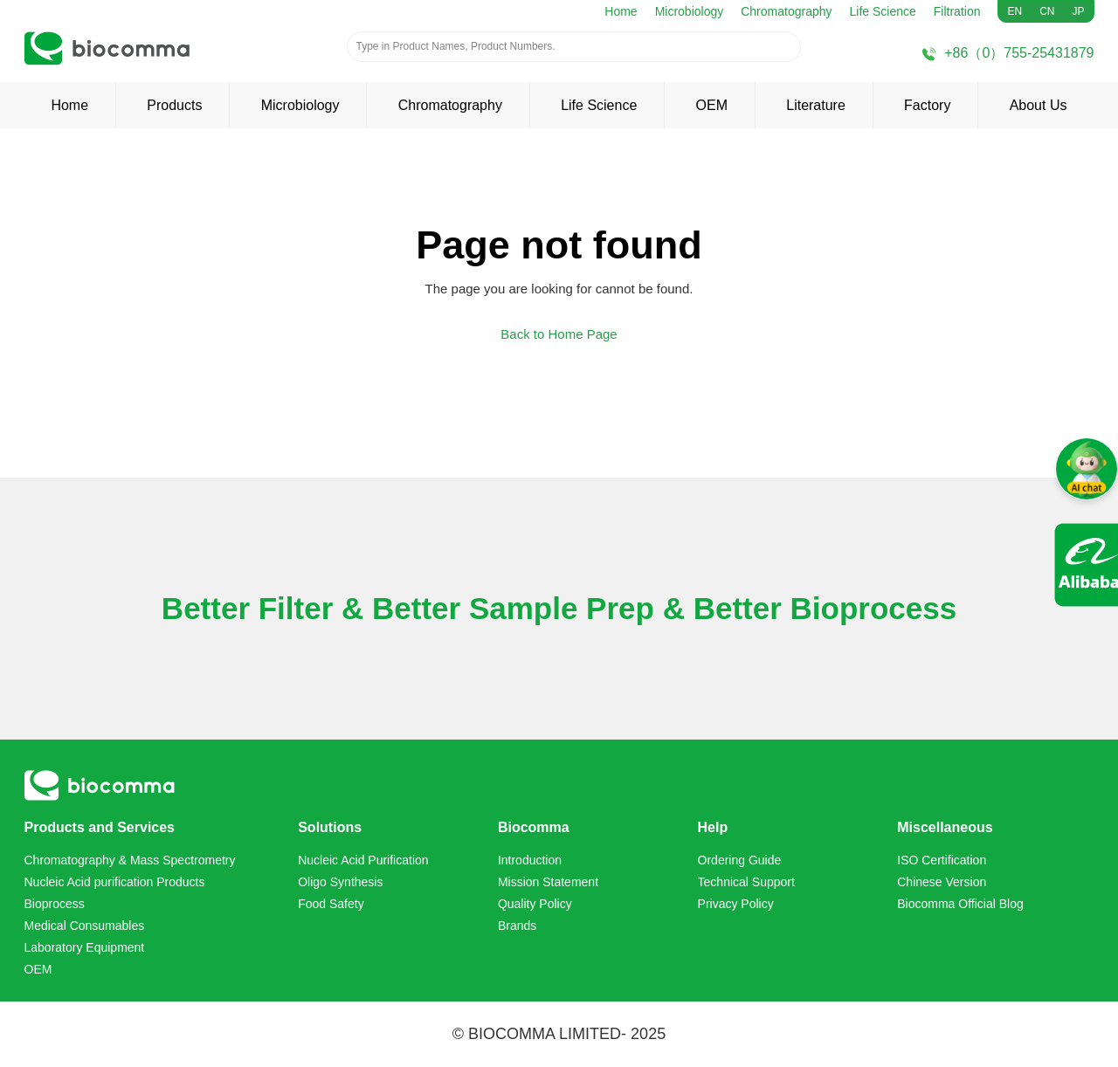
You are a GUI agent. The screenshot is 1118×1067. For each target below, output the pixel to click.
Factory (927, 105)
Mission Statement (548, 882)
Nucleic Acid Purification (363, 860)
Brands (517, 926)
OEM (712, 105)
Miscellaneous (944, 827)
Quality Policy (535, 904)
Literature (815, 105)
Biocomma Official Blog (960, 904)
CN (1046, 11)
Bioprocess (54, 904)
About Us (1038, 105)
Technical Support (746, 882)
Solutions (330, 827)
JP (1078, 11)
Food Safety (331, 904)
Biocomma (533, 827)
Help (713, 827)
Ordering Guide (740, 860)
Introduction (530, 860)
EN (1014, 11)
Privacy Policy (736, 904)
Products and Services (100, 827)
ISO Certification (941, 860)
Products (174, 105)
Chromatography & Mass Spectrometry (130, 860)
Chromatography (786, 11)
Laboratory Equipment (84, 947)
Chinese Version (941, 882)
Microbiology (689, 11)
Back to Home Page (558, 334)
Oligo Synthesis (340, 882)
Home (620, 11)
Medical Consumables (84, 926)
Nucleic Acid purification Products (114, 882)
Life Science (883, 11)
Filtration (957, 11)
